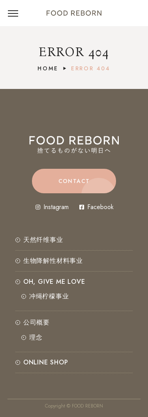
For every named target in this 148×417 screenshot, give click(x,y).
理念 (36, 337)
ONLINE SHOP (45, 362)
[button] (74, 181)
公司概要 (36, 322)
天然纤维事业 (43, 239)
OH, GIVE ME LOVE (54, 281)
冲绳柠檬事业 (49, 296)
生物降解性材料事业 (53, 260)
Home (47, 68)
